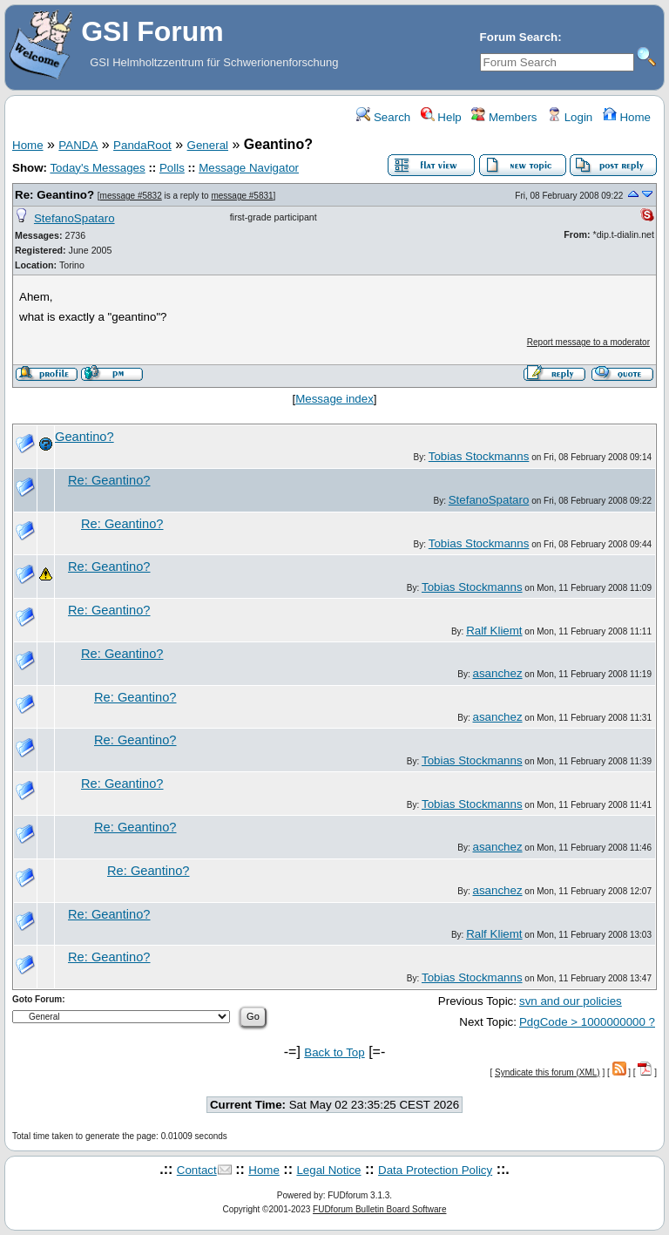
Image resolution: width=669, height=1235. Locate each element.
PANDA (78, 145)
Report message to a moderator (588, 342)
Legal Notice (328, 1170)
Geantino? (84, 437)
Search (383, 117)
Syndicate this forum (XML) (547, 1072)
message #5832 (131, 195)
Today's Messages (97, 167)
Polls (172, 167)
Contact (197, 1170)
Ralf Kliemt (494, 630)
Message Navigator (249, 167)
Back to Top (334, 1052)
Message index (334, 398)
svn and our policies (570, 1001)
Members (504, 117)
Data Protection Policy (435, 1170)
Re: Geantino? (54, 194)
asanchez (498, 673)
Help (441, 117)
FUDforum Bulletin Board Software (379, 1209)
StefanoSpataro (74, 218)
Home (627, 117)
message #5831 (242, 195)
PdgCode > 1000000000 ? (587, 1021)
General (207, 145)
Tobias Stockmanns (479, 456)
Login (569, 117)
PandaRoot (142, 145)
